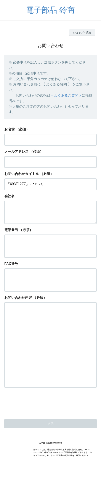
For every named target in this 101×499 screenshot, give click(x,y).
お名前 (9, 129)
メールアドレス (16, 151)
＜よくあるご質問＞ (66, 95)
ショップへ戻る (82, 32)
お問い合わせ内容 (18, 308)
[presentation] (37, 429)
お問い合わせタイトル (21, 174)
